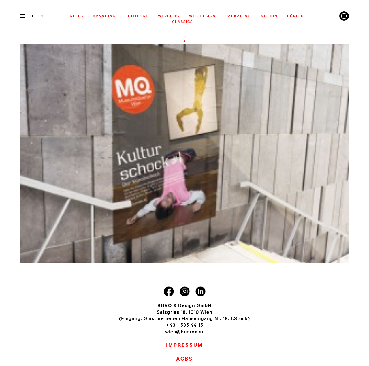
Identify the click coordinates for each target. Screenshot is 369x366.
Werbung (169, 16)
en (40, 16)
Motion (269, 16)
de (34, 16)
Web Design (202, 16)
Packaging (238, 16)
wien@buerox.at (184, 332)
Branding (104, 16)
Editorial (136, 16)
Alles (76, 16)
